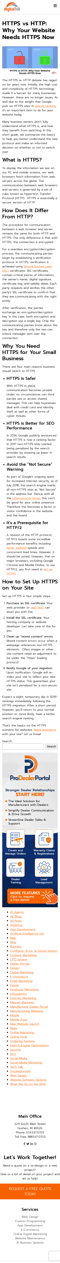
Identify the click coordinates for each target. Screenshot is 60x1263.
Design (14, 968)
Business (16, 946)
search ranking (45, 106)
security (15, 1049)
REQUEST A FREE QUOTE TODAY (30, 1191)
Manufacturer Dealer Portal (29, 1007)
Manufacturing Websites (26, 1011)
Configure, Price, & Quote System (33, 951)
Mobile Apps (19, 1019)
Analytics (16, 925)
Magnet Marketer (22, 1002)
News (13, 1028)
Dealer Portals (20, 964)
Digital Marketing (22, 972)
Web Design (18, 1075)
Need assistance (45, 730)
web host (37, 607)
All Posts (16, 921)
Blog (13, 942)
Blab (13, 938)
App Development (23, 929)
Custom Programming (30, 1221)
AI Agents (17, 912)
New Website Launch (24, 1024)
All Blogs (16, 916)
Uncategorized (20, 1071)
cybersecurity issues (26, 498)
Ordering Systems (22, 1041)
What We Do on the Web (28, 1084)
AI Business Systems (30, 1242)
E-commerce (19, 976)
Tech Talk (16, 1067)
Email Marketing (21, 981)
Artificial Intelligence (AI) (27, 933)
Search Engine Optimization (29, 1045)
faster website (16, 548)
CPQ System (18, 959)
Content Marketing (23, 955)
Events (14, 985)
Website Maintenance (30, 1238)
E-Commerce (30, 1230)
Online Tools (18, 1037)
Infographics (18, 994)
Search (7, 741)
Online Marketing (22, 1032)
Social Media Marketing (26, 1062)
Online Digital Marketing (30, 1234)
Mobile (14, 1015)
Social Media (18, 1058)
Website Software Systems (28, 1080)
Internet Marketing (23, 998)
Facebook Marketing (24, 989)
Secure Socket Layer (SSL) (27, 268)
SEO (13, 1054)
